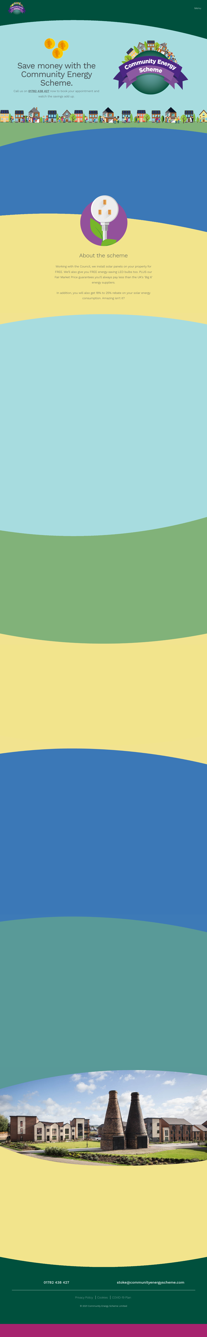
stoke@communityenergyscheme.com (150, 1295)
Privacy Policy (84, 1310)
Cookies (102, 1310)
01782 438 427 (56, 1295)
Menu (197, 8)
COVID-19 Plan (121, 1310)
